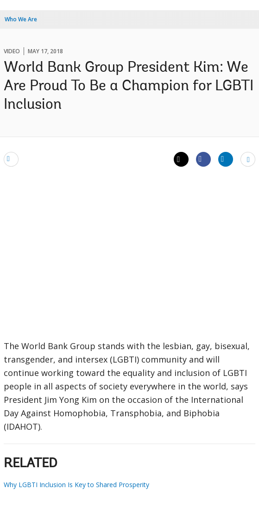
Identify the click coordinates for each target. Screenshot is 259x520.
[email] (11, 158)
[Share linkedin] (225, 159)
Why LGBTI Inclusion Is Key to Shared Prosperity (76, 484)
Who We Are (21, 19)
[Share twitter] (181, 159)
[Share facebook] (203, 159)
